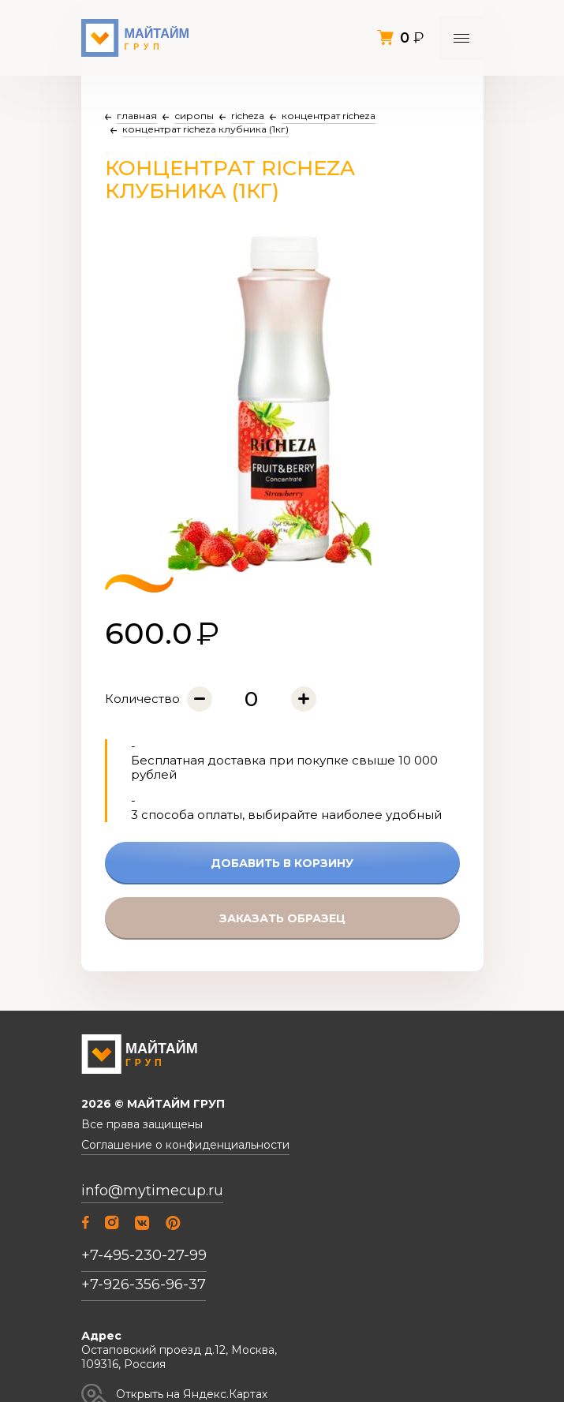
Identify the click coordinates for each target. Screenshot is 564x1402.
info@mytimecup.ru (152, 1191)
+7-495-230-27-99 (144, 1255)
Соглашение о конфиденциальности (185, 1145)
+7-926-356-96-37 (143, 1284)
